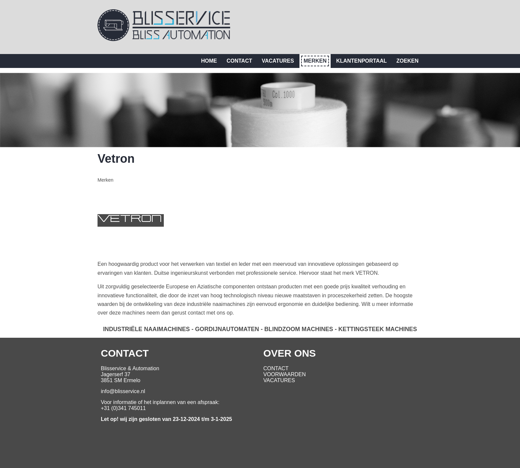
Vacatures (278, 61)
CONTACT (276, 368)
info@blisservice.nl (123, 391)
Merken (314, 61)
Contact (239, 61)
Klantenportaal (361, 61)
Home (209, 61)
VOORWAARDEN (284, 374)
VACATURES (279, 380)
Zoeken (407, 61)
